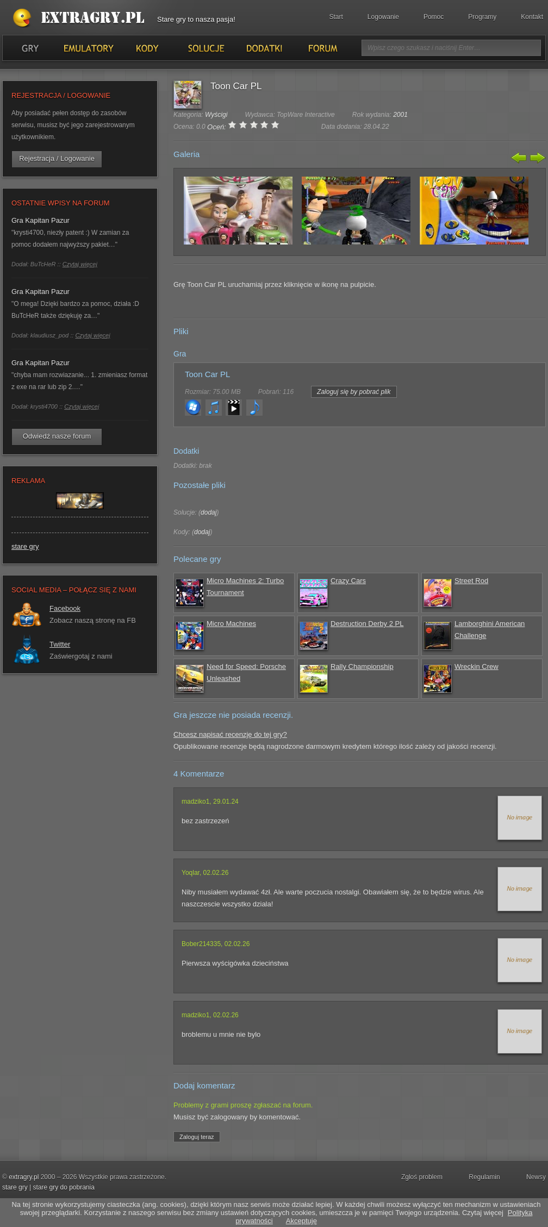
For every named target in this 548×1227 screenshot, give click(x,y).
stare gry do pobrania (63, 1187)
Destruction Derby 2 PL (367, 623)
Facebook (64, 608)
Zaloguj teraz (196, 1137)
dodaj (208, 512)
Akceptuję (301, 1221)
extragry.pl (24, 1177)
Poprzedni (519, 157)
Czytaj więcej (80, 264)
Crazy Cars (348, 581)
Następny (536, 157)
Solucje (205, 47)
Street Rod (471, 581)
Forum (322, 47)
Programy (482, 17)
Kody (147, 47)
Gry (30, 47)
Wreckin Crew (476, 666)
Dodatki (263, 47)
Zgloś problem (422, 1177)
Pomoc (434, 17)
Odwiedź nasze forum (57, 436)
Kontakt (532, 17)
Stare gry (81, 18)
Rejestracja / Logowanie (57, 158)
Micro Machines (231, 623)
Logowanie (383, 17)
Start (336, 17)
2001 (400, 114)
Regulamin (484, 1177)
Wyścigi (216, 114)
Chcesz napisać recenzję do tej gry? (230, 734)
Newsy (536, 1177)
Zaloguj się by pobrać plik (353, 392)
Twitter (59, 644)
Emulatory (88, 47)
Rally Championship (362, 666)
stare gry (25, 546)
